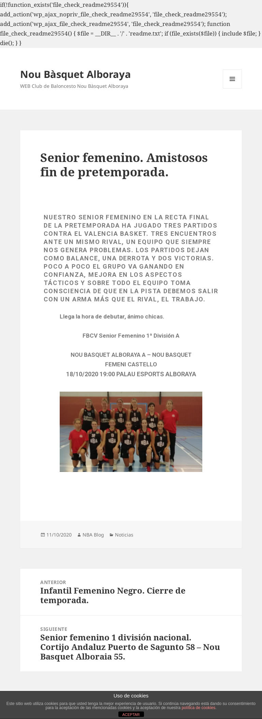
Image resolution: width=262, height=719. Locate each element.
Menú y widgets (232, 88)
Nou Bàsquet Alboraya (75, 74)
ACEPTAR (131, 715)
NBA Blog (93, 534)
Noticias (124, 534)
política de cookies (198, 707)
